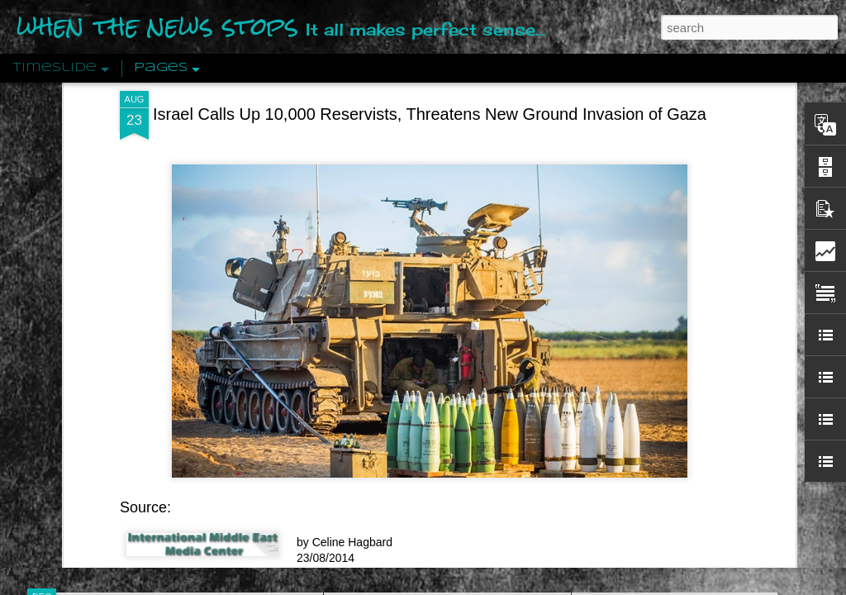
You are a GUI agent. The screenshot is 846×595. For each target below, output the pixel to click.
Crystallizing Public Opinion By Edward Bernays (707, 381)
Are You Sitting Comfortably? (432, 423)
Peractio (100, 384)
